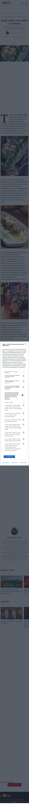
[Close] (26, 344)
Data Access (14, 462)
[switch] (23, 376)
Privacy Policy (23, 462)
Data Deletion (5, 462)
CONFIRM (9, 456)
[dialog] (14, 403)
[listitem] (14, 372)
